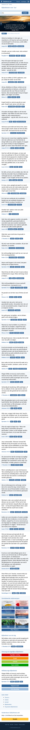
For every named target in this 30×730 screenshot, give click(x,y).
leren (23, 106)
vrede (14, 121)
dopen (11, 167)
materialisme (19, 646)
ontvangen (20, 229)
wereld (18, 357)
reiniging (15, 368)
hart (21, 382)
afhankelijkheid (21, 133)
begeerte (18, 480)
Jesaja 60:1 (4, 82)
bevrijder (20, 180)
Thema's (18, 1)
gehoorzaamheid (18, 451)
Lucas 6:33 (4, 204)
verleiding (12, 480)
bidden (16, 167)
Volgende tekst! (15, 686)
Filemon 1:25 (5, 297)
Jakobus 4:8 (5, 368)
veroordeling (21, 72)
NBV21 (4, 33)
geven (15, 229)
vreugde (14, 180)
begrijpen (18, 106)
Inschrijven (23, 1)
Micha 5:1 (4, 97)
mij (5, 715)
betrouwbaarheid (21, 121)
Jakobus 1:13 (5, 480)
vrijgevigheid (14, 319)
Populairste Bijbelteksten (11, 707)
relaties (18, 55)
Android (15, 661)
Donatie (15, 719)
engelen (20, 436)
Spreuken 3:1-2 (6, 421)
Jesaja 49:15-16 (6, 148)
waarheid (18, 267)
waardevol (11, 82)
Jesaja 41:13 (5, 278)
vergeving (18, 310)
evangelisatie (13, 395)
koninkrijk (13, 357)
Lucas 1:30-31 (5, 436)
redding (14, 46)
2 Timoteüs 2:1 (5, 238)
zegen (20, 297)
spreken (12, 267)
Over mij (7, 724)
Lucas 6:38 (4, 229)
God (16, 82)
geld (18, 593)
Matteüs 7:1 (5, 214)
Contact (16, 724)
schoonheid (12, 55)
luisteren (17, 568)
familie (16, 148)
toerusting (25, 512)
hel (20, 495)
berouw (16, 529)
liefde (10, 46)
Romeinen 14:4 (6, 512)
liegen (22, 267)
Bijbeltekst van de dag (9, 635)
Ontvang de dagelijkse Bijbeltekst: (12, 652)
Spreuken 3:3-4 (6, 382)
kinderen (22, 148)
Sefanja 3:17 (5, 180)
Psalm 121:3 (5, 248)
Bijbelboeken (8, 704)
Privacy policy (22, 724)
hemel (22, 357)
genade (12, 238)
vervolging (21, 342)
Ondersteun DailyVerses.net (11, 713)
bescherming (21, 257)
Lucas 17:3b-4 (5, 529)
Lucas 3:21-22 (5, 167)
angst (14, 278)
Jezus (18, 97)
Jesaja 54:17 (5, 72)
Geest (20, 167)
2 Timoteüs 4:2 (5, 395)
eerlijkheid (22, 593)
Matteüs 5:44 (5, 342)
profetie (13, 97)
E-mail (15, 658)
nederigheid (23, 193)
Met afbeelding (15, 689)
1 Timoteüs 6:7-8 (6, 646)
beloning (19, 204)
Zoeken (10, 4)
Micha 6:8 (4, 193)
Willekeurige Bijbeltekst (9, 671)
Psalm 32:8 (4, 106)
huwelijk (23, 55)
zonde (10, 368)
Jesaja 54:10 (5, 121)
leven (25, 287)
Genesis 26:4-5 (5, 568)
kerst (9, 97)
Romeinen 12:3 (6, 548)
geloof (12, 465)
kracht (17, 238)
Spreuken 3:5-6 (6, 133)
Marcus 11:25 (5, 333)
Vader (22, 332)
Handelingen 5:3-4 (6, 593)
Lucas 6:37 (4, 310)
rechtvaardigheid (13, 72)
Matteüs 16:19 (5, 357)
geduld (23, 395)
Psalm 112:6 (5, 257)
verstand (22, 547)
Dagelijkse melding (15, 655)
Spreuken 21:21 (6, 287)
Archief (6, 702)
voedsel (20, 319)
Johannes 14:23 (6, 451)
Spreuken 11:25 (6, 319)
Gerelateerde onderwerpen (10, 598)
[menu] (28, 2)
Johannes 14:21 (6, 408)
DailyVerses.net (5, 4)
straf (19, 395)
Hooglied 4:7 (5, 55)
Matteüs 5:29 (5, 495)
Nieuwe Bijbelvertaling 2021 (13, 33)
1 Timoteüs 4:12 (6, 465)
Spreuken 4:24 (5, 267)
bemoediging (20, 46)
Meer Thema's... (15, 630)
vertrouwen (13, 133)
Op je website (15, 665)
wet (9, 193)
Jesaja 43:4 (4, 46)
